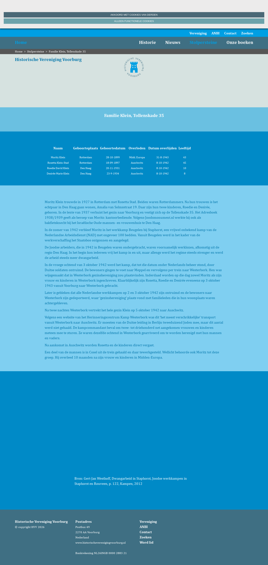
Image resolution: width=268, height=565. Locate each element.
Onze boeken (239, 42)
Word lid (146, 542)
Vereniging (198, 33)
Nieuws (172, 42)
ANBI (215, 33)
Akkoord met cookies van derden (134, 14)
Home (21, 42)
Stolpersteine (203, 42)
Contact (230, 33)
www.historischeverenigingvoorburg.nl (100, 542)
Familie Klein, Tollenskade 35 (67, 51)
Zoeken (247, 33)
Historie (147, 42)
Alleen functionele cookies (134, 21)
